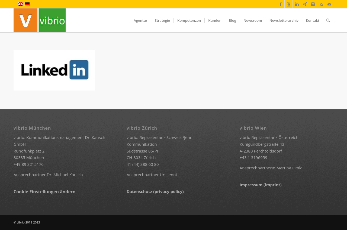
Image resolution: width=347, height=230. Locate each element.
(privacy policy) (168, 191)
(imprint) (273, 184)
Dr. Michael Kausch (65, 174)
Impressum (252, 184)
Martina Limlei (289, 167)
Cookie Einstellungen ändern (45, 192)
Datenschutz (140, 191)
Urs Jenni (168, 174)
